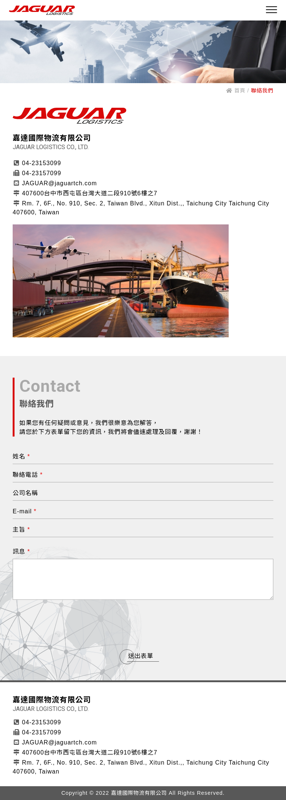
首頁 (235, 91)
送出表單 (140, 656)
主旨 (21, 529)
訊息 (21, 551)
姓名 (21, 456)
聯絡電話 (28, 475)
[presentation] (143, 623)
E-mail (24, 511)
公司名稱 (25, 493)
